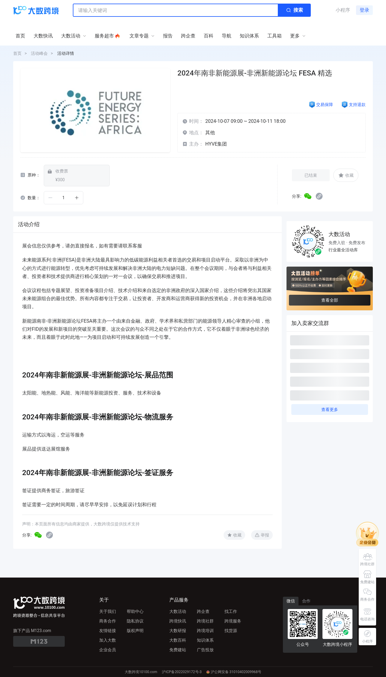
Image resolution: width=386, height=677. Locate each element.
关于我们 (107, 611)
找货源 (230, 630)
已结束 (310, 175)
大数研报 (177, 630)
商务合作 (107, 621)
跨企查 (203, 611)
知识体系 (205, 640)
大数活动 (177, 611)
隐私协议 (135, 621)
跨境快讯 (177, 621)
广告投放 (205, 649)
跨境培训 (205, 630)
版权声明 (135, 630)
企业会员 (107, 649)
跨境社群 (205, 621)
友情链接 (107, 630)
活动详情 (65, 53)
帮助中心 (135, 611)
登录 (364, 10)
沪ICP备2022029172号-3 (181, 672)
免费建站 (177, 649)
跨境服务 (232, 621)
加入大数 (107, 640)
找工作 (230, 611)
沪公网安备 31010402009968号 (233, 672)
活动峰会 (39, 53)
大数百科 (177, 640)
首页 (17, 53)
